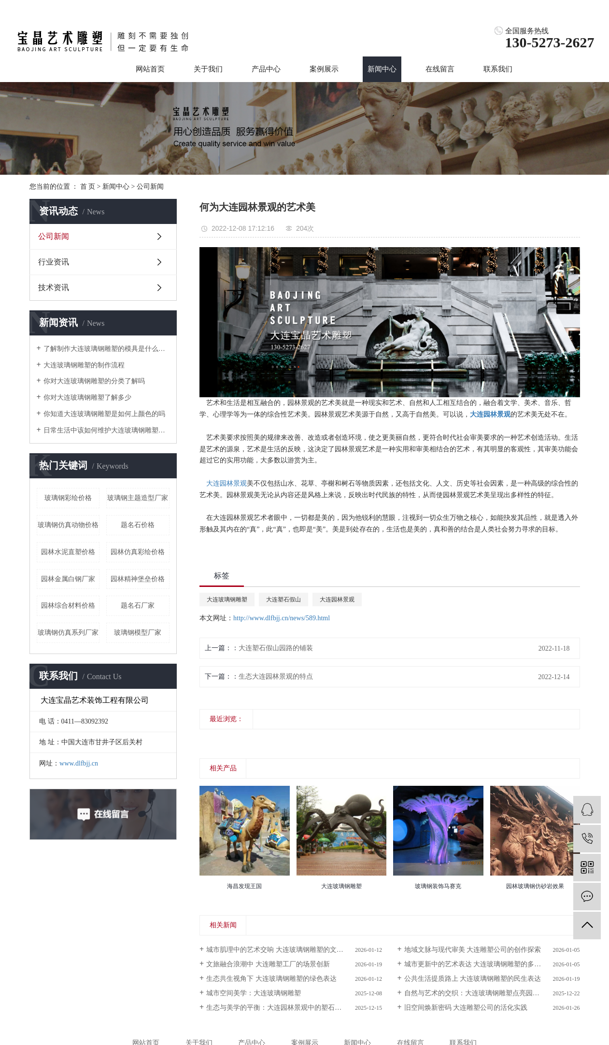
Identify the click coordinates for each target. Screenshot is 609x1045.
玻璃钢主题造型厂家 (137, 498)
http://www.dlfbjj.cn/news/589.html (281, 618)
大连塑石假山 (283, 599)
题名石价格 (138, 525)
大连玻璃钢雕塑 (227, 599)
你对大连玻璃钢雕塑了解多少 (87, 397)
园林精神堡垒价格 (138, 579)
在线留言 (439, 69)
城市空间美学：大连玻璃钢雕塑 (253, 993)
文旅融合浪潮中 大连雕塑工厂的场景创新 (268, 964)
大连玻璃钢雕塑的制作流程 (84, 365)
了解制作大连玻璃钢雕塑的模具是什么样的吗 (106, 348)
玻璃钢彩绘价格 (68, 498)
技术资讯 (53, 287)
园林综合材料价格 (68, 605)
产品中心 (266, 69)
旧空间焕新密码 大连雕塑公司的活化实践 (466, 1007)
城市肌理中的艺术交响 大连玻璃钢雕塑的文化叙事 (281, 949)
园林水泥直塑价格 (68, 552)
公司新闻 (150, 186)
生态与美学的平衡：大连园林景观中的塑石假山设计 (284, 1007)
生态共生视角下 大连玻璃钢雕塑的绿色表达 (271, 978)
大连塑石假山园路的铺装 (276, 648)
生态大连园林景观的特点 (276, 676)
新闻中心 (382, 69)
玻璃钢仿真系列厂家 (68, 632)
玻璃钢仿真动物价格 (68, 525)
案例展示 (324, 69)
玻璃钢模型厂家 (137, 632)
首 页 (88, 186)
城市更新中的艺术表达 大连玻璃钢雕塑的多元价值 (479, 964)
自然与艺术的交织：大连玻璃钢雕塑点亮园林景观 (478, 993)
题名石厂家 (138, 605)
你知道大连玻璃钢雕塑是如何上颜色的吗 (104, 414)
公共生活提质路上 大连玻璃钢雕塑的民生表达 (472, 978)
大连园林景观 (226, 483)
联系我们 (497, 69)
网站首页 (150, 69)
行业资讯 (53, 262)
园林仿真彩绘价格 (138, 552)
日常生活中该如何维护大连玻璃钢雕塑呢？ (106, 430)
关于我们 (208, 69)
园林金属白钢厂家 (68, 579)
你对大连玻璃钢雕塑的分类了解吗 (94, 381)
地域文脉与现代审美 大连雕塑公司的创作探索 (472, 949)
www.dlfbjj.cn (78, 763)
